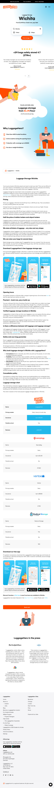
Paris (29, 708)
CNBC (46, 598)
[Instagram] (8, 775)
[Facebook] (3, 775)
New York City (31, 706)
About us (5, 701)
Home (4, 699)
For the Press (6, 723)
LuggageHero (9, 171)
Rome (29, 710)
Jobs (6, 706)
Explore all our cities (33, 714)
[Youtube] (10, 775)
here (47, 295)
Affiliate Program (7, 714)
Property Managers (9, 716)
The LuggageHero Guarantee (12, 721)
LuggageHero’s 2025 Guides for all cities (13, 727)
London (30, 703)
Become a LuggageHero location (11, 710)
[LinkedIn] (13, 775)
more (24, 63)
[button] (50, 784)
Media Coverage (9, 725)
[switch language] (46, 7)
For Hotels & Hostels (8, 712)
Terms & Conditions (8, 731)
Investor (7, 703)
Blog (4, 708)
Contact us (6, 771)
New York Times (29, 598)
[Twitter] (6, 775)
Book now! (27, 607)
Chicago (30, 701)
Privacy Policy (6, 729)
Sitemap (5, 734)
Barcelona (30, 699)
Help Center (6, 718)
